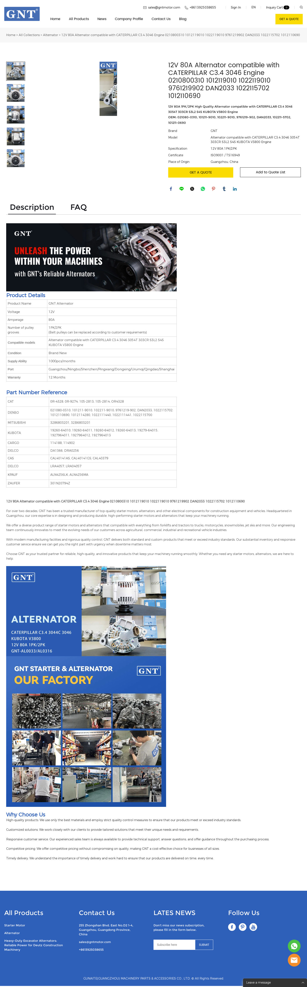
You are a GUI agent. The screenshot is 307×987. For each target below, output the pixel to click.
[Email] (174, 946)
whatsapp (203, 189)
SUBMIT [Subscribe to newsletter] (204, 945)
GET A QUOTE (289, 19)
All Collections (29, 35)
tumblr (225, 189)
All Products (79, 19)
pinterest (214, 189)
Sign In (236, 8)
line (182, 189)
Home (55, 19)
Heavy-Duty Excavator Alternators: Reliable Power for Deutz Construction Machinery (33, 946)
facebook (171, 189)
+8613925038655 (91, 951)
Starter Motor (14, 926)
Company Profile (129, 19)
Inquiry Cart (274, 8)
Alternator (50, 35)
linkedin (235, 189)
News (101, 19)
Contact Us (161, 19)
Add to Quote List (270, 172)
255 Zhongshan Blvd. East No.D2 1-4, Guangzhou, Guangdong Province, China (106, 930)
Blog (183, 19)
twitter (193, 189)
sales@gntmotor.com (95, 943)
